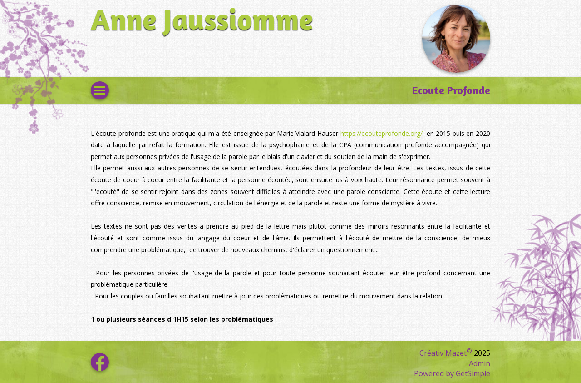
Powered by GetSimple (452, 373)
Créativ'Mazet (445, 353)
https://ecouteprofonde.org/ (382, 133)
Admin (479, 363)
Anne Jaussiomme (202, 18)
